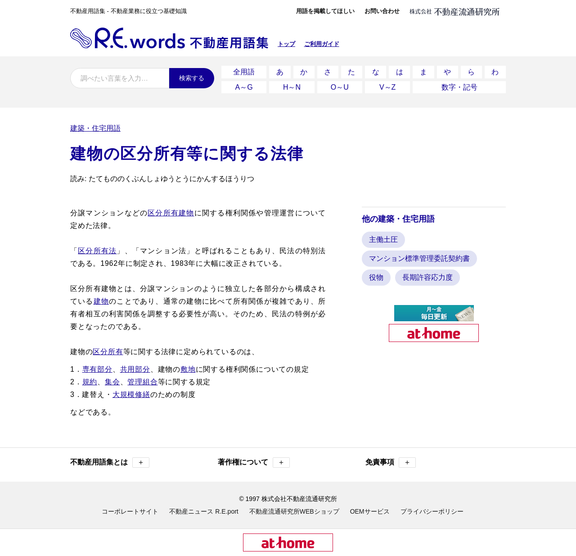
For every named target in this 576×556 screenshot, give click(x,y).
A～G (244, 85)
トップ (286, 44)
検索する (191, 78)
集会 (112, 379)
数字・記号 (459, 85)
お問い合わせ (382, 11)
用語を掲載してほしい (325, 11)
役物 (376, 275)
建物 (101, 299)
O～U (340, 85)
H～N (292, 85)
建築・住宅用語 (95, 126)
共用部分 (135, 367)
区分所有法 (97, 248)
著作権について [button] (254, 460)
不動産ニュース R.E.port (203, 509)
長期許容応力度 (427, 275)
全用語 (244, 71)
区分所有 (108, 349)
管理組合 (142, 379)
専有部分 (97, 367)
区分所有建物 (171, 210)
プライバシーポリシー (432, 509)
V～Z (387, 85)
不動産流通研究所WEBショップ (294, 509)
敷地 (188, 367)
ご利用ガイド (321, 44)
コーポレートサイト (130, 509)
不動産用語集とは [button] (109, 460)
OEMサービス (370, 509)
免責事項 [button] (390, 460)
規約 (90, 379)
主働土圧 (383, 237)
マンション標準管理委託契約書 (419, 256)
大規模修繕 (131, 392)
